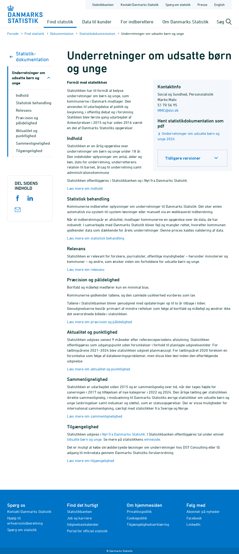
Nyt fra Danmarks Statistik (123, 434)
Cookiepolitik (137, 518)
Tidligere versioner (182, 158)
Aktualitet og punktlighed (26, 133)
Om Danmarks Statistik (185, 21)
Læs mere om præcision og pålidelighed (99, 322)
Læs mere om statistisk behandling (95, 238)
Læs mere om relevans (86, 269)
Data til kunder (97, 21)
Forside (13, 34)
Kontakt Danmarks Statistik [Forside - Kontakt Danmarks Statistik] (139, 5)
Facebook (194, 518)
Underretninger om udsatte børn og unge (28, 77)
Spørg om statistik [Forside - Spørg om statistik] (177, 5)
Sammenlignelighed (33, 143)
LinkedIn (193, 524)
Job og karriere (79, 518)
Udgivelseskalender (83, 524)
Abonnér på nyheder (203, 511)
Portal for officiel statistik (87, 531)
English (219, 5)
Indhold (22, 95)
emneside (152, 439)
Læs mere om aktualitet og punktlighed (98, 369)
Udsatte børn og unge (84, 439)
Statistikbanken (103, 5)
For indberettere (137, 21)
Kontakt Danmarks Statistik (29, 511)
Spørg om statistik (22, 530)
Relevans (24, 110)
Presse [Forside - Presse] (202, 5)
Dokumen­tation (62, 34)
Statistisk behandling (33, 102)
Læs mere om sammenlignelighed (94, 416)
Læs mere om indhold (85, 188)
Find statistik (60, 21)
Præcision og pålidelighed (27, 120)
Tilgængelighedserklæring (148, 524)
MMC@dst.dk (168, 110)
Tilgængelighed (29, 150)
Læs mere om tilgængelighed (90, 460)
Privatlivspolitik (139, 511)
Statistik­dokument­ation (97, 34)
